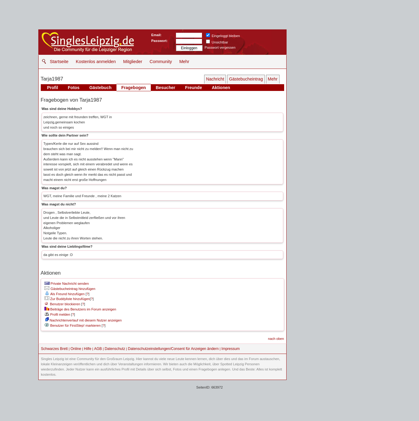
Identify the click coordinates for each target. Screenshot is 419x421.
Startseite (59, 61)
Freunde (193, 87)
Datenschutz (115, 349)
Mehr (184, 61)
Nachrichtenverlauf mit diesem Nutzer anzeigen (83, 320)
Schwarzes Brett (54, 349)
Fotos (73, 87)
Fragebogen (133, 87)
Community (161, 61)
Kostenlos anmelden (96, 61)
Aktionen (221, 87)
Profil (52, 87)
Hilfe (87, 349)
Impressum (231, 349)
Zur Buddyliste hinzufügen (67, 299)
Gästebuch (100, 87)
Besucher (165, 87)
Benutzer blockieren (62, 304)
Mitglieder (132, 61)
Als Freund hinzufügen (64, 294)
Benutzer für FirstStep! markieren (75, 325)
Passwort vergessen (220, 47)
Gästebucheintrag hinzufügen (69, 289)
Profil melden (57, 314)
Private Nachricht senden (66, 283)
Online (75, 349)
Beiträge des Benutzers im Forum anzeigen (80, 309)
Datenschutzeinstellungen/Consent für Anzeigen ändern (173, 349)
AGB (98, 349)
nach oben (276, 338)
